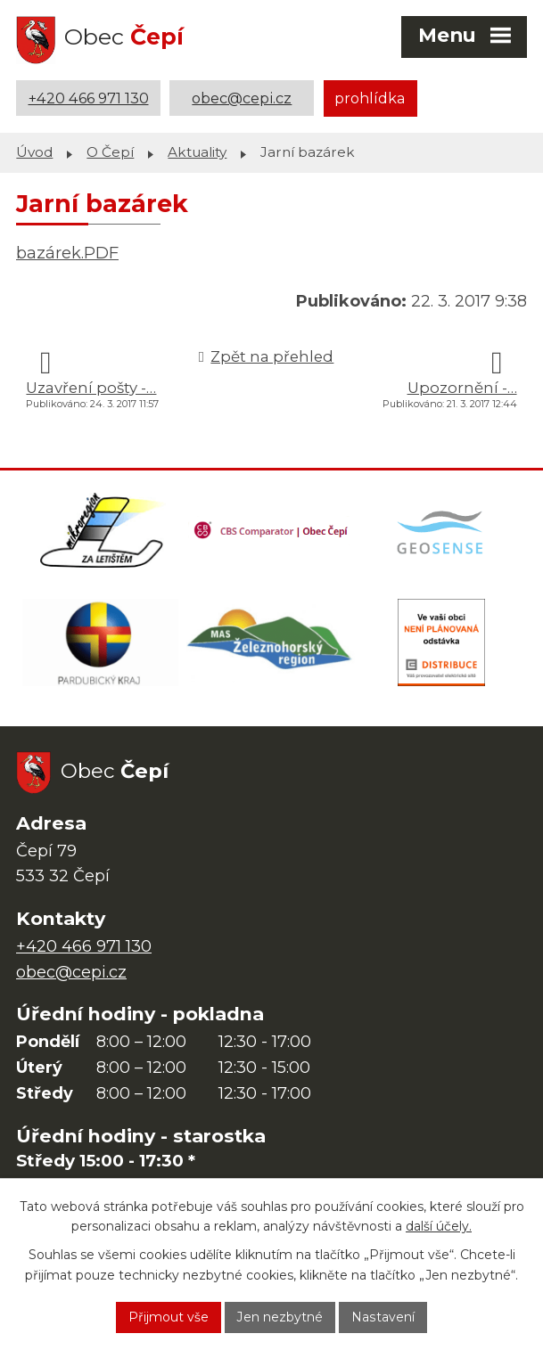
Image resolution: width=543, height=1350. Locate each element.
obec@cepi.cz (242, 98)
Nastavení (383, 1317)
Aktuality (197, 151)
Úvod (34, 151)
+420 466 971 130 (89, 98)
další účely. (439, 1226)
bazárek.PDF (67, 252)
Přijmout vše (169, 1317)
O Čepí (110, 151)
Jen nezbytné (281, 1317)
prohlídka (370, 98)
